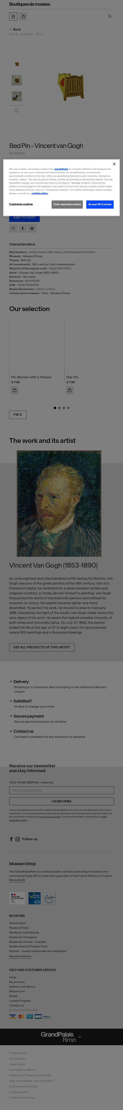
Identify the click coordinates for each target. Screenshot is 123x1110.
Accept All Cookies (100, 204)
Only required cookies (67, 204)
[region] (61, 187)
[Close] (114, 163)
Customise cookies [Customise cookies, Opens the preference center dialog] (21, 204)
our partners (61, 169)
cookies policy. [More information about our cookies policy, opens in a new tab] (39, 193)
